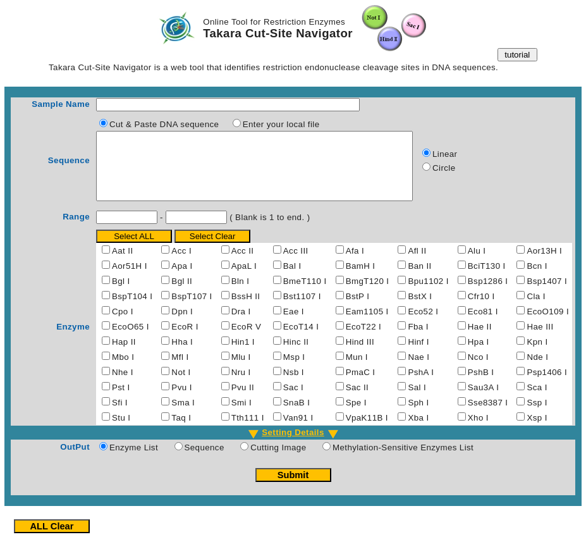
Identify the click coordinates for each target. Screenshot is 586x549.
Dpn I (182, 325)
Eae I (293, 325)
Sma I (183, 416)
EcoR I (184, 340)
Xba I (418, 431)
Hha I (182, 355)
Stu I (121, 431)
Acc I (181, 264)
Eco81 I (483, 325)
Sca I (537, 400)
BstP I (358, 309)
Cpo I (122, 325)
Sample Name (61, 104)
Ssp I (537, 416)
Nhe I (122, 385)
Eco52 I (423, 325)
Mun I (357, 370)
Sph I (418, 416)
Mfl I (179, 370)
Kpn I (537, 355)
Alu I (477, 264)
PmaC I (360, 385)
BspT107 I (191, 309)
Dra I (241, 325)
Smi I (241, 416)
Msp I (294, 370)
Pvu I (181, 400)
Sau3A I (483, 400)
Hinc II (296, 355)
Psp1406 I (547, 385)
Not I (180, 385)
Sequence (69, 167)
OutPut (75, 460)
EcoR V (246, 340)
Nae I (418, 370)
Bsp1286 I (488, 294)
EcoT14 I (301, 340)
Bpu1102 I (428, 294)
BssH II (245, 309)
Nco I (478, 370)
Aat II (122, 264)
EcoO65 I (130, 340)
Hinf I (418, 355)
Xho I (478, 431)
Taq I (181, 431)
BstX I (420, 309)
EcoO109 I (548, 325)
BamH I (360, 279)
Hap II (124, 355)
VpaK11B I (367, 431)
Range (76, 230)
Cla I (536, 309)
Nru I (241, 385)
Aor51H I (129, 279)
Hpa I (478, 355)
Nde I (537, 370)
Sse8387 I (488, 416)
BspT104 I (132, 309)
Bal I (292, 279)
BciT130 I (487, 279)
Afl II (417, 264)
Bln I (240, 294)
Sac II (357, 400)
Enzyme (73, 340)
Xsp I (537, 431)
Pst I (121, 400)
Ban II (419, 279)
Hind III (360, 355)
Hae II (480, 340)
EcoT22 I (364, 340)
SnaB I (296, 416)
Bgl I (121, 294)
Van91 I (298, 431)
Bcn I (537, 279)
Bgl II (181, 294)
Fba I (418, 340)
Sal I (417, 400)
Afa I (355, 264)
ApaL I (244, 279)
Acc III (295, 264)
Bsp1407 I (547, 294)
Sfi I (120, 416)
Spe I (356, 416)
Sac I (293, 400)
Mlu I (241, 370)
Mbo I (123, 370)
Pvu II (242, 400)
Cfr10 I (481, 309)
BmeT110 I (305, 294)
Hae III (540, 340)
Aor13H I (544, 264)
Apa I (181, 279)
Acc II (242, 264)
